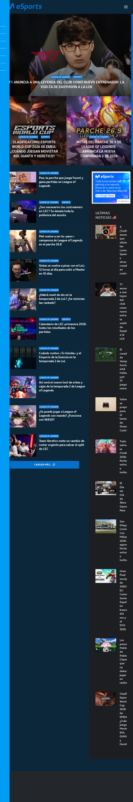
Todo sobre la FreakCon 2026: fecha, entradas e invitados (123, 456)
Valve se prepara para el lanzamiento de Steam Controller (123, 414)
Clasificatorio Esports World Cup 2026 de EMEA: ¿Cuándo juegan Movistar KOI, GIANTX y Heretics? (34, 149)
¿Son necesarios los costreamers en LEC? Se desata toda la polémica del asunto (61, 212)
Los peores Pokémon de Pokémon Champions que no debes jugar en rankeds (123, 661)
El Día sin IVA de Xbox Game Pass (123, 496)
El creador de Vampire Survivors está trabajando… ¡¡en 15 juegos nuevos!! (123, 369)
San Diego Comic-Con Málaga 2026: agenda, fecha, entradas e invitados (123, 540)
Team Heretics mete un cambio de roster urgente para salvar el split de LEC (61, 445)
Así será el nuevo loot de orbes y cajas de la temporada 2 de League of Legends (62, 386)
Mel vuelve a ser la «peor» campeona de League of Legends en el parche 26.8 (61, 245)
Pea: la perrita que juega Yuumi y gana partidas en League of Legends (61, 182)
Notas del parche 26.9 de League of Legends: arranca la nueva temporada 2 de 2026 (98, 149)
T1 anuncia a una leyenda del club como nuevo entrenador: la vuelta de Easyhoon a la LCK (66, 84)
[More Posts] (44, 465)
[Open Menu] (126, 7)
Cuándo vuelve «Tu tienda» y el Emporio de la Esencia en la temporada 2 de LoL (60, 357)
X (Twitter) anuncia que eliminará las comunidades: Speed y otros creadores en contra (123, 250)
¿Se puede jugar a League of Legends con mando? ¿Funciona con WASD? (60, 416)
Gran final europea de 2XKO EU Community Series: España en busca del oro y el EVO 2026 (123, 600)
